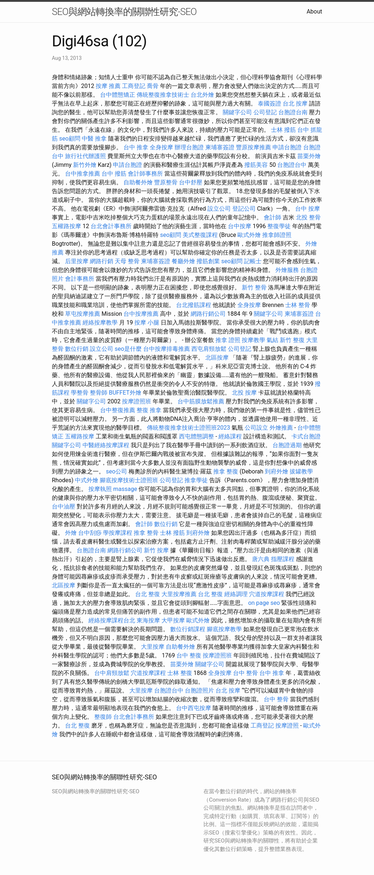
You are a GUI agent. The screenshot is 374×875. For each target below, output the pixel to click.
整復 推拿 (149, 410)
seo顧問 (69, 138)
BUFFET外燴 (125, 392)
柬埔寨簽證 (219, 147)
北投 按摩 (244, 392)
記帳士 (253, 261)
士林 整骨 (297, 305)
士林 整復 (179, 672)
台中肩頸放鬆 (111, 672)
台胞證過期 (287, 445)
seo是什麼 (128, 348)
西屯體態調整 (196, 436)
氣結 (272, 340)
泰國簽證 (269, 103)
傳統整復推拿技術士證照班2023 (188, 427)
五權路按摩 (66, 226)
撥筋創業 (208, 261)
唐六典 (261, 559)
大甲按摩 (173, 620)
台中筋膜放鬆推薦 (201, 401)
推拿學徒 (196, 480)
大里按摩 (152, 646)
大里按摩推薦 (178, 594)
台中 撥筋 (114, 173)
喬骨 (153, 85)
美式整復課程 (200, 234)
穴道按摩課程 (266, 594)
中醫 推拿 (94, 138)
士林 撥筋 (283, 129)
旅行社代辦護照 (85, 156)
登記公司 (244, 208)
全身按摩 (161, 147)
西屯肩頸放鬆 (208, 348)
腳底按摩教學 (224, 629)
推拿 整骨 (146, 532)
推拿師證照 (276, 234)
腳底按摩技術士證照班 (129, 480)
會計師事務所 (145, 173)
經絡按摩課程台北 (111, 620)
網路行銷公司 (208, 313)
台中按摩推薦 (141, 313)
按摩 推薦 (108, 85)
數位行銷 (76, 348)
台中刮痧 (90, 532)
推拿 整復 (225, 471)
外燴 (71, 532)
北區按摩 (217, 357)
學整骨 (79, 392)
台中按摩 (239, 226)
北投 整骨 (308, 217)
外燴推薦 (281, 427)
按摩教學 (253, 340)
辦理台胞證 (189, 147)
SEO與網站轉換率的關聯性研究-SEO (124, 11)
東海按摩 (148, 620)
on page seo (264, 602)
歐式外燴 (249, 234)
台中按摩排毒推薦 (166, 348)
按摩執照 (100, 489)
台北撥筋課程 (193, 305)
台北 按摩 (295, 103)
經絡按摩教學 (100, 322)
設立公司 (219, 208)
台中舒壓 (190, 182)
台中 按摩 (307, 208)
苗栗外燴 (309, 156)
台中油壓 (63, 506)
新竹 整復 (292, 340)
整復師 (103, 716)
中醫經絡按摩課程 (106, 445)
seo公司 (116, 471)
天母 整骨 (127, 261)
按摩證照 (287, 725)
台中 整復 (188, 655)
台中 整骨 (245, 672)
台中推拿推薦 (82, 173)
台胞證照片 (199, 690)
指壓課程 (282, 559)
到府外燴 (276, 471)
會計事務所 (79, 278)
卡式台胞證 (306, 436)
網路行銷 (101, 261)
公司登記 (265, 112)
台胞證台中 (291, 164)
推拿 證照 (227, 340)
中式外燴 (86, 480)
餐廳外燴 (183, 261)
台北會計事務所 (111, 226)
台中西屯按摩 (193, 708)
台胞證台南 (293, 112)
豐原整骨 (166, 182)
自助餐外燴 (138, 182)
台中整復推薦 (117, 410)
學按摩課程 (117, 532)
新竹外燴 (84, 164)
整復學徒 (279, 226)
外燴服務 (287, 269)
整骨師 (98, 392)
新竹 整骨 (254, 287)
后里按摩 (76, 261)
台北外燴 (202, 94)
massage (125, 489)
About (314, 11)
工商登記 (133, 85)
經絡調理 (236, 594)
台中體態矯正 (117, 94)
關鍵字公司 (237, 112)
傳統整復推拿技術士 (163, 94)
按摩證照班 (136, 401)
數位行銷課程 (187, 629)
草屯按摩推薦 (82, 313)
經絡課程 (230, 436)
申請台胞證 (287, 147)
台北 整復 (147, 594)
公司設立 (256, 427)
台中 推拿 (135, 147)
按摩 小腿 (146, 322)
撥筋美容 (256, 164)
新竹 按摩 (156, 550)
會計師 (272, 217)
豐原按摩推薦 (253, 147)
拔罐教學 (301, 471)
